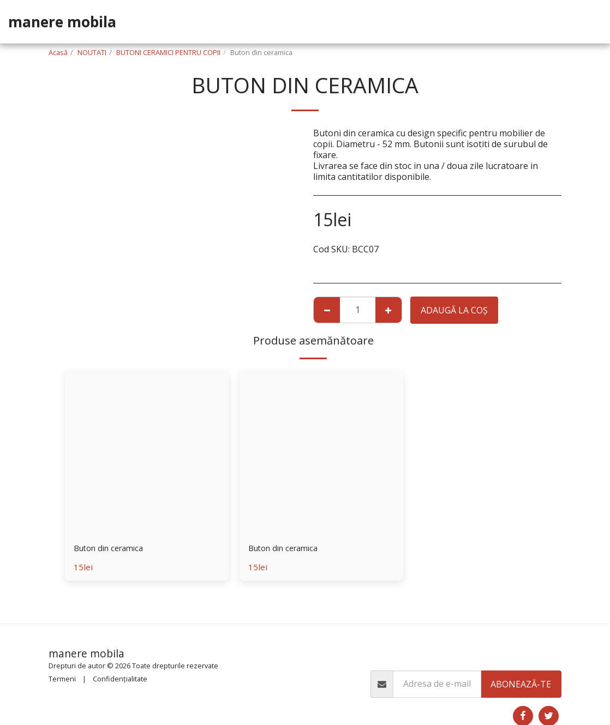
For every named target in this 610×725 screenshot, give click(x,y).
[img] (147, 452)
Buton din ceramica (113, 549)
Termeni (62, 679)
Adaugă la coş (454, 310)
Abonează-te (521, 684)
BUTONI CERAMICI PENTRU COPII (168, 52)
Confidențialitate (120, 679)
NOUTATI (91, 52)
